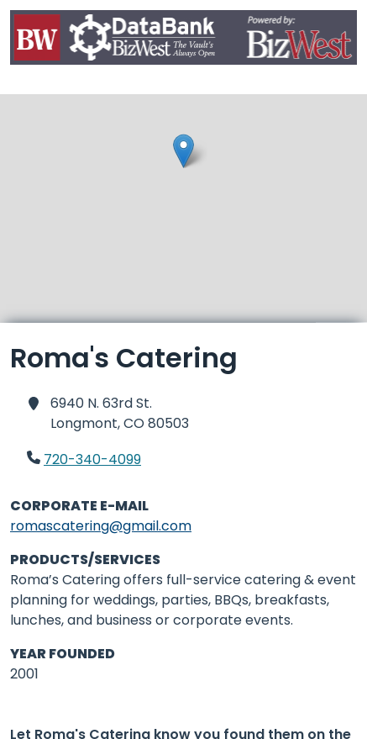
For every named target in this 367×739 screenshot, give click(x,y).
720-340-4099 (92, 459)
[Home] (183, 40)
